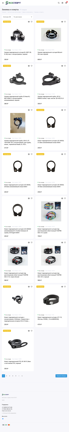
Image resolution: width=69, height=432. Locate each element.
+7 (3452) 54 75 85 (7, 407)
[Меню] (3, 3)
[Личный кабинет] (62, 3)
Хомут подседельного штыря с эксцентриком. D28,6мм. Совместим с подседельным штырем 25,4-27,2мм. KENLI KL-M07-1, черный (16, 319)
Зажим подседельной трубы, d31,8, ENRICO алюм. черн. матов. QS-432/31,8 (51, 97)
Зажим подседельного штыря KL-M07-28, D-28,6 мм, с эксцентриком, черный (17, 53)
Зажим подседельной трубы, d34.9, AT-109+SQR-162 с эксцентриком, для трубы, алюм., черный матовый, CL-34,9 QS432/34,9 (17, 142)
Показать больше (61, 375)
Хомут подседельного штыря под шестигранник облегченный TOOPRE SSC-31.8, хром (49, 230)
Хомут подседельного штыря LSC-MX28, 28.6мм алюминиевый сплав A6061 (17, 185)
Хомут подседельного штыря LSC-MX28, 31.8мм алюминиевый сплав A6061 (51, 141)
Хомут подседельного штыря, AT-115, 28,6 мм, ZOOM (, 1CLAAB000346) (50, 318)
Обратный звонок (6, 410)
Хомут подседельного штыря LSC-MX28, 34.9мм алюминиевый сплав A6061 (51, 185)
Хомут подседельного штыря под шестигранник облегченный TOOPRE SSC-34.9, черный (49, 275)
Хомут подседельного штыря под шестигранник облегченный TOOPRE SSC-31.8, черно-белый (16, 275)
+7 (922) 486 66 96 (7, 409)
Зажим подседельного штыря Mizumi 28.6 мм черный (50, 53)
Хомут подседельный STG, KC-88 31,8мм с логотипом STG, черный (17, 362)
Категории (6, 17)
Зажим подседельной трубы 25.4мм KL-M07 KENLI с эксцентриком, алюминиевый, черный (17, 98)
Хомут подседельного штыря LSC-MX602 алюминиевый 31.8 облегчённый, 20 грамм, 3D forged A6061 (17, 230)
